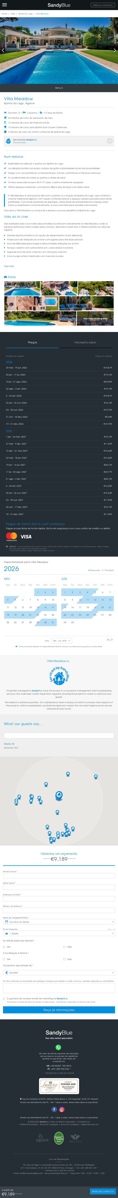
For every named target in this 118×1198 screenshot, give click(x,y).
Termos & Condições (49, 1124)
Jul (110, 639)
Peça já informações (59, 1010)
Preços (32, 342)
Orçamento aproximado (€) (18, 965)
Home (4, 13)
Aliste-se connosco (103, 5)
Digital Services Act (89, 1124)
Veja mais (9, 266)
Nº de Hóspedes (10, 929)
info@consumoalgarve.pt (31, 1173)
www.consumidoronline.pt (56, 1173)
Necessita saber (85, 342)
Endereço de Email (12, 894)
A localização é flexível (16, 952)
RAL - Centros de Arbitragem (82, 1165)
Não (67, 946)
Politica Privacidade (29, 1124)
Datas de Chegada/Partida (16, 917)
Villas (13, 13)
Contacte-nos (84, 1121)
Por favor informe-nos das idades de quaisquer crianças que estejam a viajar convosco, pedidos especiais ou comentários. (58, 981)
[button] (59, 796)
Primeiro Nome (10, 871)
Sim (7, 946)
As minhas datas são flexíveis (19, 940)
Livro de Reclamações (59, 1159)
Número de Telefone (13, 906)
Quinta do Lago (26, 13)
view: (47, 640)
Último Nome (9, 883)
